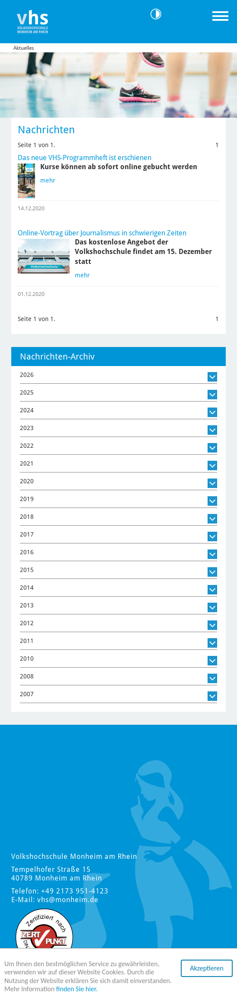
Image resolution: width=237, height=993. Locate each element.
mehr (47, 180)
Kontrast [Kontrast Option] (159, 14)
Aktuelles (23, 48)
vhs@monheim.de (68, 900)
